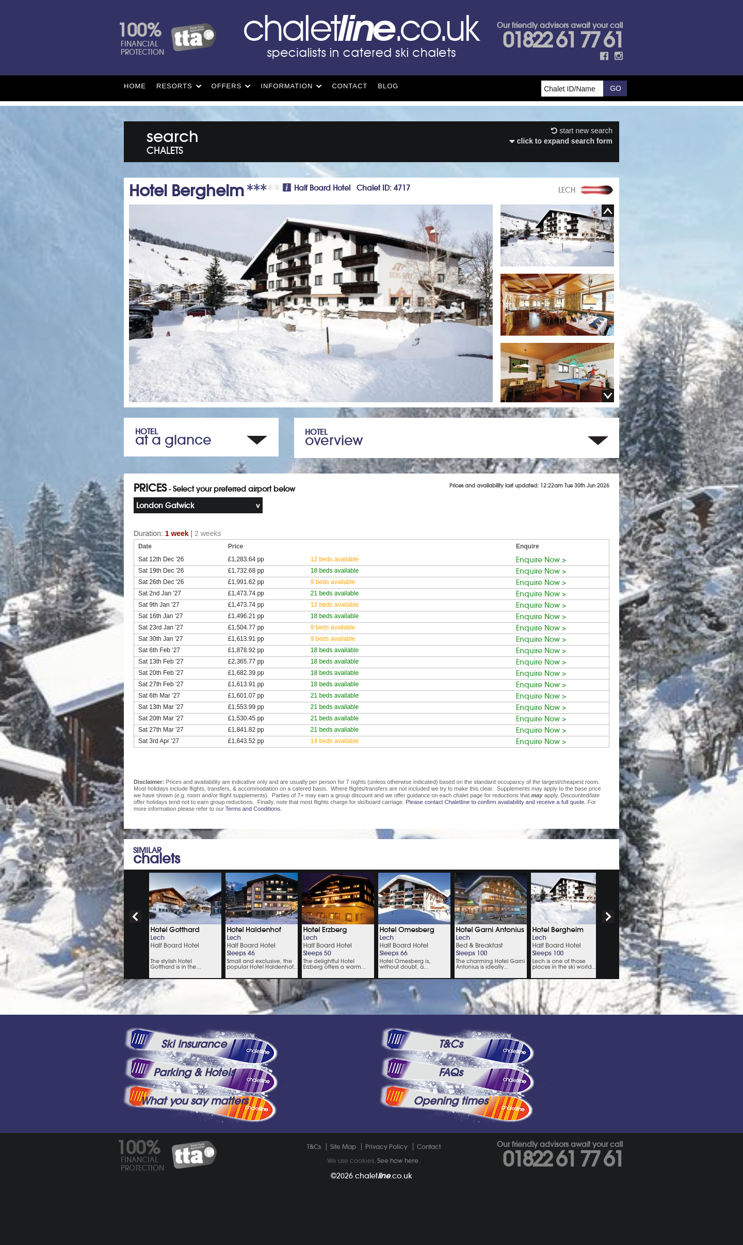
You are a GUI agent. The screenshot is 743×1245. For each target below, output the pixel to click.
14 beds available (335, 741)
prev (135, 916)
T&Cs (450, 1044)
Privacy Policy (386, 1147)
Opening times (450, 1101)
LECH (566, 190)
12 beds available (335, 559)
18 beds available (335, 570)
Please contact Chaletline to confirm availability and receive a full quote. (496, 802)
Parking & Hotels (193, 1072)
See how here (397, 1160)
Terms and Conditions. (253, 809)
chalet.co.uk (383, 1175)
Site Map (343, 1147)
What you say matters (194, 1101)
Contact (349, 86)
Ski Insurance (194, 1044)
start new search (581, 131)
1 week (177, 533)
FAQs (450, 1072)
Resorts (174, 86)
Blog (388, 86)
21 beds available (335, 593)
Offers (227, 86)
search (173, 140)
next (608, 916)
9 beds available (333, 582)
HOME (135, 86)
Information (287, 86)
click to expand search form (560, 141)
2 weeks (208, 533)
